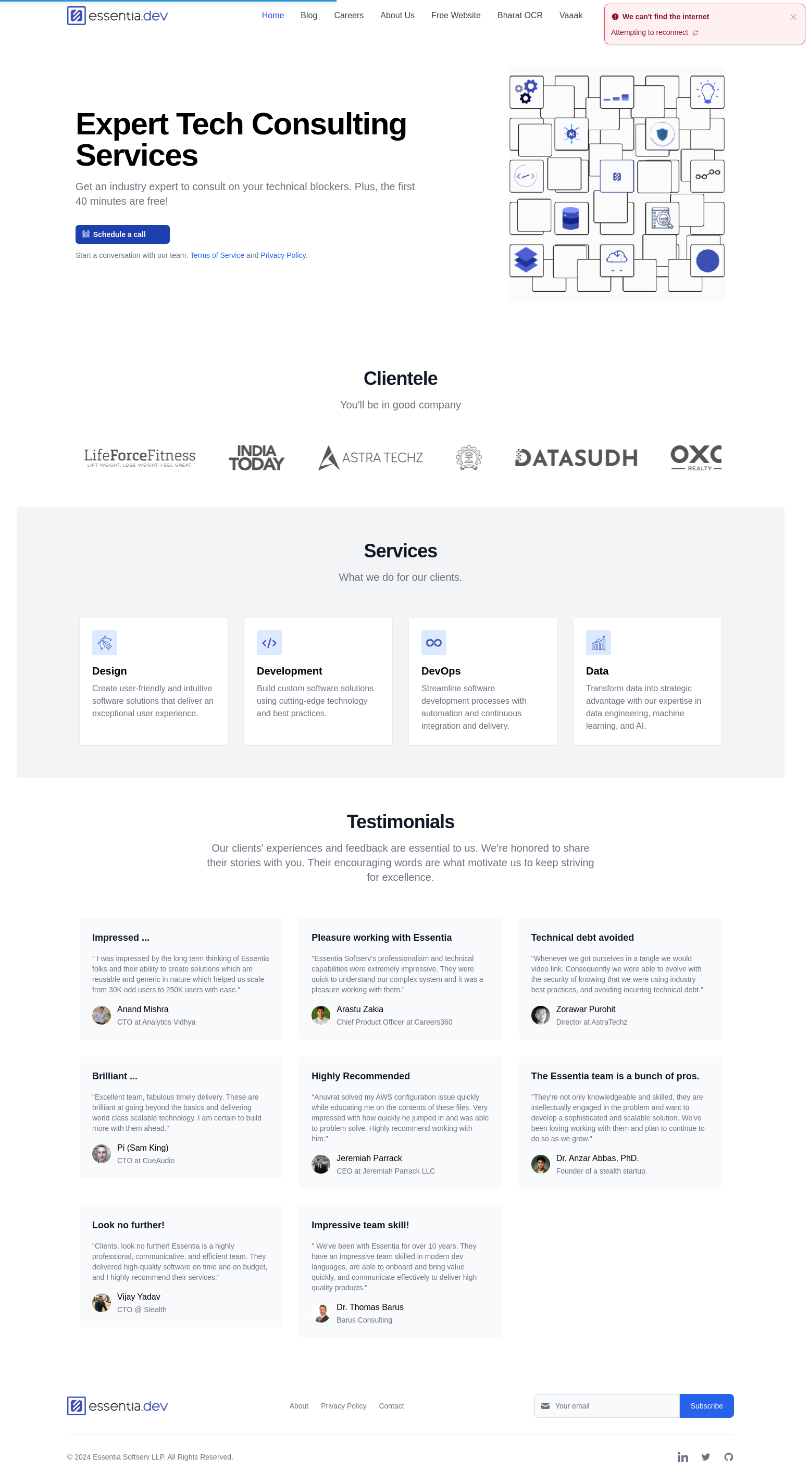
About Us (397, 15)
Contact (391, 1406)
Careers (349, 15)
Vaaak (570, 15)
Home (273, 15)
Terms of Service (218, 255)
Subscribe (707, 1406)
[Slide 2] (292, 271)
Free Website (456, 15)
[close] (793, 16)
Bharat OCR (520, 15)
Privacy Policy (282, 255)
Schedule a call (114, 234)
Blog (309, 15)
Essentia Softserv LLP (128, 1457)
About (299, 1406)
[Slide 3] (305, 271)
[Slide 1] (280, 271)
